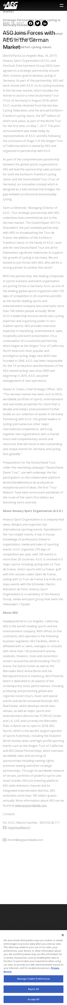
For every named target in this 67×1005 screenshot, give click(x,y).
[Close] (63, 936)
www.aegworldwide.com (31, 786)
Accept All (33, 1000)
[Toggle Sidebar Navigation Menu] (61, 5)
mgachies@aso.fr (19, 808)
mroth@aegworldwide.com (25, 820)
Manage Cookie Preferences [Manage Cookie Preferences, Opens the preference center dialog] (33, 980)
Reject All (33, 990)
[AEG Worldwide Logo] (10, 5)
